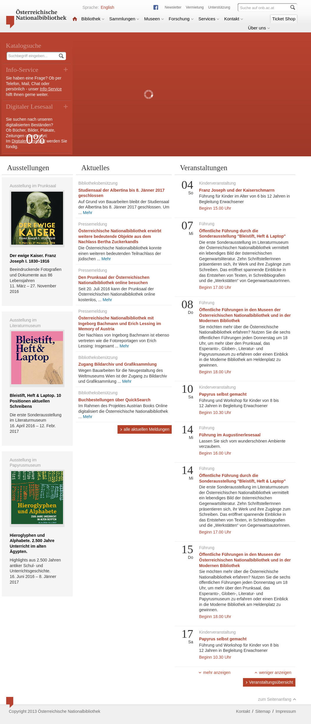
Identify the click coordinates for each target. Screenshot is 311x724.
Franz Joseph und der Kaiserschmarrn (236, 190)
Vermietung (195, 7)
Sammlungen (124, 18)
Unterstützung (219, 7)
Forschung (181, 18)
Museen (154, 18)
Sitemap (262, 711)
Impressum (286, 711)
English (107, 7)
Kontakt (233, 18)
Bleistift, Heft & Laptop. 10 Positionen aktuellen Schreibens (35, 401)
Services (209, 18)
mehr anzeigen (214, 672)
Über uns (259, 27)
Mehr (87, 212)
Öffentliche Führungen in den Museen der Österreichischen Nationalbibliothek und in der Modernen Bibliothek (245, 315)
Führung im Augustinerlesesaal (230, 435)
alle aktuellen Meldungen (144, 429)
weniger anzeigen (273, 672)
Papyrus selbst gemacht (223, 394)
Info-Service (51, 89)
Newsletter (173, 7)
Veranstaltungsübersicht (269, 682)
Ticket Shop (283, 18)
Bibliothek (93, 18)
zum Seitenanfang (277, 699)
